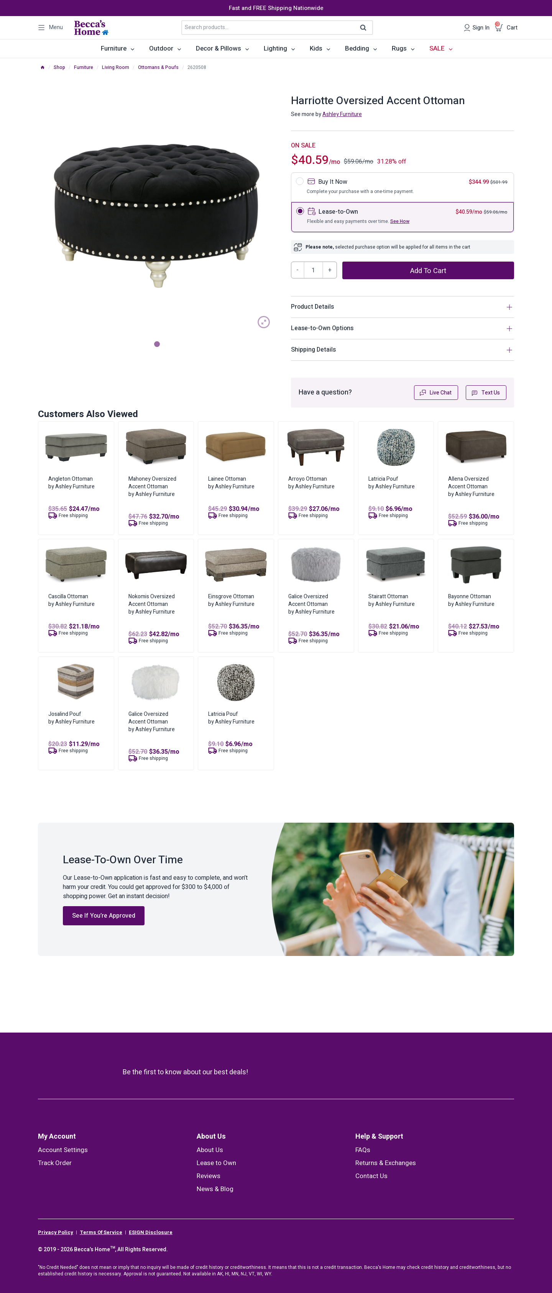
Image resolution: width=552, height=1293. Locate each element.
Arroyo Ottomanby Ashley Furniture (311, 483)
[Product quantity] (314, 270)
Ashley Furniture (342, 114)
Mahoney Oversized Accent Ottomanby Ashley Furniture (152, 486)
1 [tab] (157, 344)
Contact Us (371, 1176)
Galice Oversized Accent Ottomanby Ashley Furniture (311, 604)
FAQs (362, 1150)
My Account (57, 1136)
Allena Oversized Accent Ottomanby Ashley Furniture (471, 486)
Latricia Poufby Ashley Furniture (391, 483)
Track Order (55, 1163)
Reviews (208, 1176)
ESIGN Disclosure (150, 1232)
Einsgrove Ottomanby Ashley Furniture (231, 600)
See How (399, 221)
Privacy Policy (55, 1232)
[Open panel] (50, 27)
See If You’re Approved (103, 915)
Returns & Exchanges (385, 1163)
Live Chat (435, 393)
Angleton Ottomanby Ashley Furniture (71, 483)
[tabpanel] (157, 215)
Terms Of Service (101, 1232)
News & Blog (215, 1189)
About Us (211, 1136)
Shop (59, 67)
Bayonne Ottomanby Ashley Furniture (471, 600)
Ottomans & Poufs (158, 67)
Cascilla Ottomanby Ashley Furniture (71, 600)
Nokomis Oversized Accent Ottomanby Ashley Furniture (151, 604)
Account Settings (63, 1150)
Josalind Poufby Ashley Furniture (71, 718)
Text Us (485, 393)
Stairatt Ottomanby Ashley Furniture (391, 600)
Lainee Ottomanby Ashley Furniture (231, 483)
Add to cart (428, 270)
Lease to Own (216, 1163)
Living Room (115, 67)
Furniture (83, 67)
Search (365, 28)
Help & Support (379, 1136)
